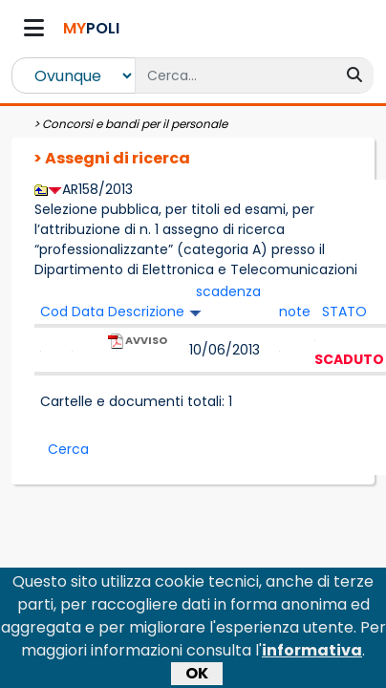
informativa (312, 663)
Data (88, 311)
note (295, 311)
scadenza (228, 291)
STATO (344, 311)
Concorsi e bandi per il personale (134, 124)
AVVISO (137, 350)
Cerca (68, 449)
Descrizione (146, 311)
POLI (91, 28)
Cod (54, 311)
